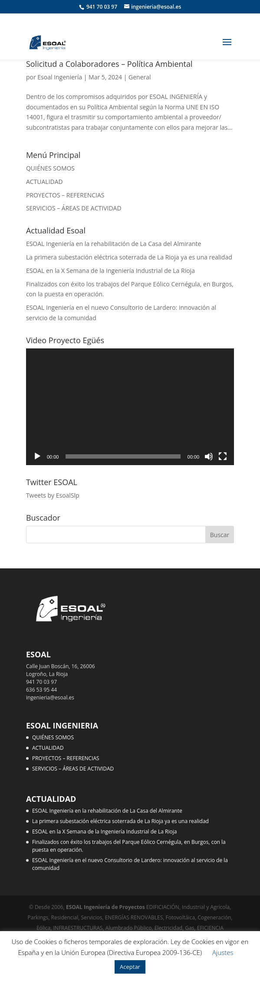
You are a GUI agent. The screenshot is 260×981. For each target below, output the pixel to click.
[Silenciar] (208, 456)
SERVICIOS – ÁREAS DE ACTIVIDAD (74, 208)
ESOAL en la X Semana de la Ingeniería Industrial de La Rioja (110, 270)
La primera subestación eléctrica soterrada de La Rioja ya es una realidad (129, 257)
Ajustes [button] (223, 952)
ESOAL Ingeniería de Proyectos (106, 907)
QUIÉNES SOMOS (50, 168)
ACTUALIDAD (44, 181)
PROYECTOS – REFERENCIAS (65, 195)
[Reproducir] (37, 456)
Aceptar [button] (130, 967)
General (139, 77)
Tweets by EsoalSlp (52, 495)
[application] (130, 407)
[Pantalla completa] (222, 456)
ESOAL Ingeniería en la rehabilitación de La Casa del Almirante (113, 244)
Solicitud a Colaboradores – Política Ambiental (109, 64)
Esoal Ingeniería (59, 77)
